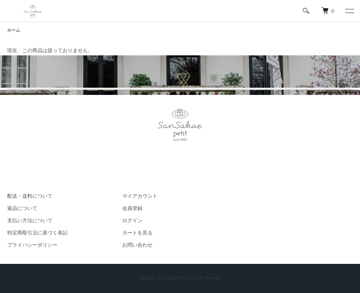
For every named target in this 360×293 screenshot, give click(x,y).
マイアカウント (140, 196)
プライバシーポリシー (32, 245)
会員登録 (132, 208)
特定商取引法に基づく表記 (37, 233)
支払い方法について (30, 221)
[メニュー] (349, 11)
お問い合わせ (137, 245)
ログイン (132, 221)
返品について (22, 208)
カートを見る (137, 233)
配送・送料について (30, 196)
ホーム (13, 30)
